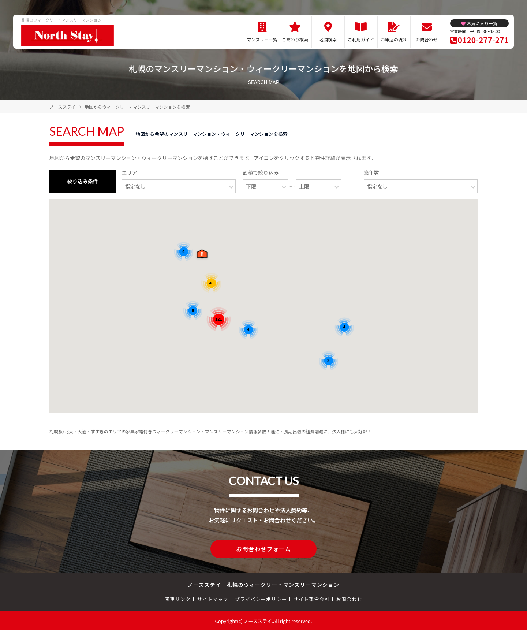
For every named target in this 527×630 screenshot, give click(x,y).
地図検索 (328, 39)
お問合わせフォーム (263, 548)
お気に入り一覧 (482, 23)
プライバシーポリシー (261, 598)
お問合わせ (427, 39)
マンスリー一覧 (262, 39)
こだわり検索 (295, 39)
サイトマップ (213, 598)
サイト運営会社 (311, 598)
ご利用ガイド (361, 39)
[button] (203, 256)
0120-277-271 (483, 39)
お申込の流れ (394, 39)
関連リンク (178, 598)
